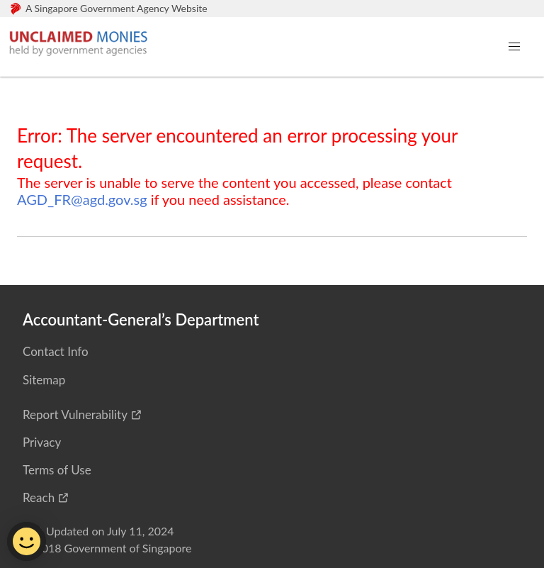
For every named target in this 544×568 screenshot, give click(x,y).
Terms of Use (57, 469)
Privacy (42, 442)
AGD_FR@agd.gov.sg (82, 199)
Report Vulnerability (75, 414)
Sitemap (44, 379)
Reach (39, 497)
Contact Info (56, 351)
